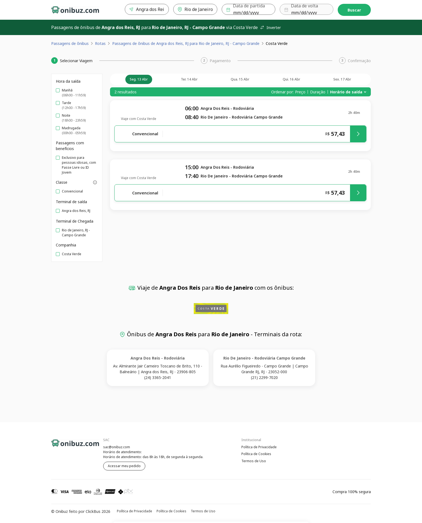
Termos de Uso (253, 461)
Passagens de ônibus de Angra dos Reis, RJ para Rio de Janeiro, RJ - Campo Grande (185, 43)
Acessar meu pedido (124, 466)
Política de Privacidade (259, 447)
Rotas (100, 43)
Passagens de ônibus (70, 43)
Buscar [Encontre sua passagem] (354, 10)
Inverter (270, 27)
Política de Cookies (256, 454)
